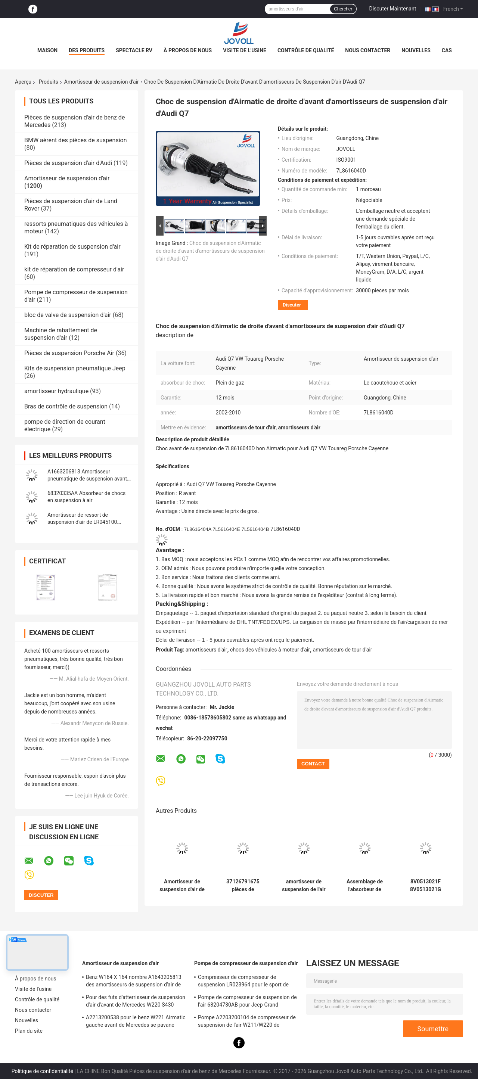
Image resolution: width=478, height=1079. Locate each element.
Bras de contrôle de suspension (66, 406)
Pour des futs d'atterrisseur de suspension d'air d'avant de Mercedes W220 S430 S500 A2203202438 (135, 1002)
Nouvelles (415, 50)
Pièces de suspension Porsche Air (69, 353)
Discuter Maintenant (392, 9)
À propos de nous (188, 50)
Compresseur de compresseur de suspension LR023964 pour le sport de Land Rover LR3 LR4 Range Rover (243, 982)
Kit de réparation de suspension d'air (72, 246)
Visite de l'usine (244, 50)
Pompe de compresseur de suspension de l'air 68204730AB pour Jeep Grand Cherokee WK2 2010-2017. (247, 1002)
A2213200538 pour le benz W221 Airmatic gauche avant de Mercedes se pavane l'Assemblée (136, 1022)
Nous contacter (367, 50)
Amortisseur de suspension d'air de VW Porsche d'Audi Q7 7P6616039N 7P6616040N (182, 886)
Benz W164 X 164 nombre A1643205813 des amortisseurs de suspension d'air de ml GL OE (133, 982)
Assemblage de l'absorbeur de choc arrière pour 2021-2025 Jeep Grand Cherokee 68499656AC (365, 886)
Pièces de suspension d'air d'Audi (68, 163)
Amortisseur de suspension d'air (101, 82)
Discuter (292, 305)
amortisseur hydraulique (56, 391)
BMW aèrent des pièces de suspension (75, 140)
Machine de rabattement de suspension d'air (60, 334)
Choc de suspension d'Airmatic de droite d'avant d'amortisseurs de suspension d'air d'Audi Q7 (210, 251)
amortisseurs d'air (206, 650)
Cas (447, 50)
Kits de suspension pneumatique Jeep (74, 368)
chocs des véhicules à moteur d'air (270, 650)
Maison (47, 50)
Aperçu (23, 82)
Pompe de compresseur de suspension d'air (246, 963)
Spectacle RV (134, 50)
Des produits (87, 50)
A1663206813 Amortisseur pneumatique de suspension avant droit (87, 479)
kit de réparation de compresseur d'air (74, 269)
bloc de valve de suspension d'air (67, 314)
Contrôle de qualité (305, 50)
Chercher (343, 9)
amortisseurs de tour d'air (342, 650)
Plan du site (29, 1031)
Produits (48, 82)
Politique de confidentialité (42, 1071)
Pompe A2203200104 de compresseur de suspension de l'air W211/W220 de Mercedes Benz (247, 1022)
